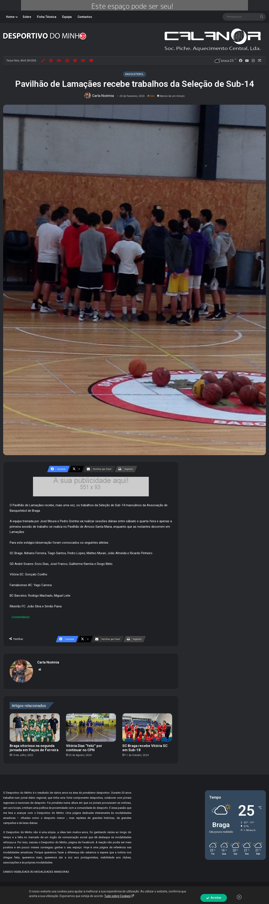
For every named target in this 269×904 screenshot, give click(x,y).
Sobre (27, 17)
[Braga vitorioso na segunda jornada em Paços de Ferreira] (35, 727)
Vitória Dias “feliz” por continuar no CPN (84, 748)
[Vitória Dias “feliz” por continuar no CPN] (91, 727)
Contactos (85, 17)
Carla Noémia (103, 96)
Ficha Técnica (46, 17)
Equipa (67, 17)
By (169, 889)
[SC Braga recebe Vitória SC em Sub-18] (147, 727)
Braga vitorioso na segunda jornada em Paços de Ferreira (34, 748)
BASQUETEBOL (134, 74)
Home (10, 17)
